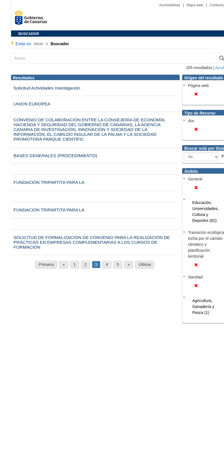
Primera (46, 264)
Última (144, 264)
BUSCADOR (29, 34)
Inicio (39, 43)
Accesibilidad (170, 5)
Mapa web (195, 5)
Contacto (216, 5)
